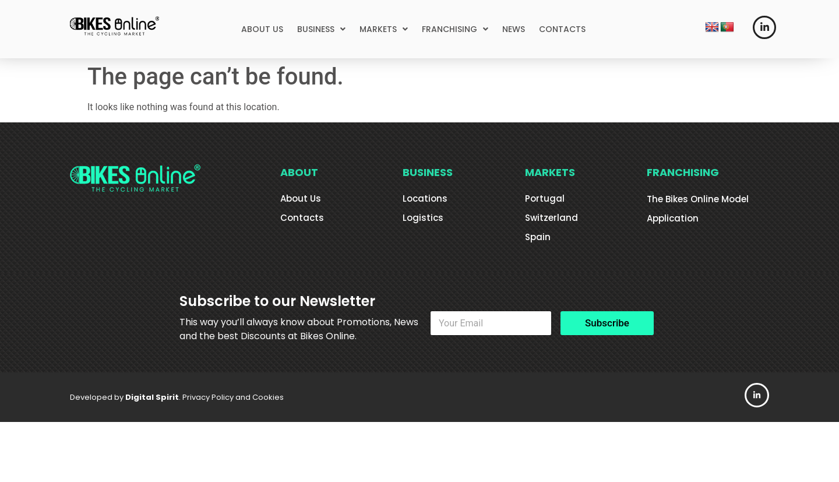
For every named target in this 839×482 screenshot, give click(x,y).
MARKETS (383, 29)
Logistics (423, 218)
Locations (425, 198)
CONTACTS (562, 29)
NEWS (513, 29)
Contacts (302, 218)
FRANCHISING (455, 29)
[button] (321, 29)
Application (673, 218)
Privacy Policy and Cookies (233, 397)
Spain (538, 237)
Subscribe (607, 323)
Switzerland (551, 218)
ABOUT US (262, 29)
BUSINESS (321, 29)
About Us (300, 198)
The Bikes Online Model (698, 199)
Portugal (545, 198)
